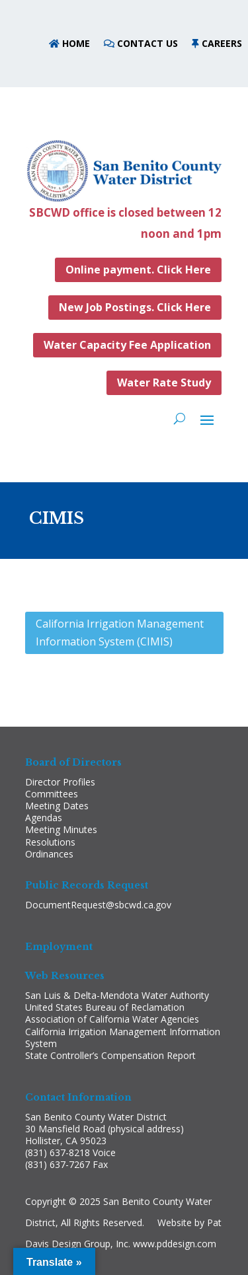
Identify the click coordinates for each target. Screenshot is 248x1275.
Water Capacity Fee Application (127, 345)
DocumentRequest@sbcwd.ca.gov (98, 904)
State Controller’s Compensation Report (110, 1055)
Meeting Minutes (61, 829)
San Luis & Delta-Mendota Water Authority (117, 995)
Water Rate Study (164, 382)
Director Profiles (60, 782)
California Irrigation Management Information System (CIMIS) (120, 632)
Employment (59, 947)
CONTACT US (147, 43)
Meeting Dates (57, 805)
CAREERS (222, 43)
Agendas (43, 817)
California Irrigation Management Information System (122, 1037)
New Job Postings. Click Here (135, 307)
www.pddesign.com (174, 1243)
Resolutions (50, 842)
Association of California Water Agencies (112, 1019)
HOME (75, 43)
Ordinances (49, 854)
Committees (51, 793)
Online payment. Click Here (138, 269)
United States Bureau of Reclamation (105, 1007)
